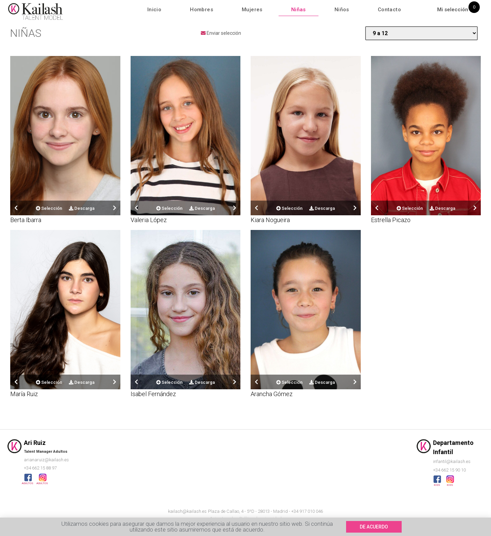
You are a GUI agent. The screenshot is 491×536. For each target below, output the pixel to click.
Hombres (201, 9)
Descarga (81, 208)
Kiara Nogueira (270, 219)
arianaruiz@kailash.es (46, 459)
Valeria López (149, 219)
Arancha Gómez (272, 393)
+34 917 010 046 (307, 511)
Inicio (154, 9)
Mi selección (452, 9)
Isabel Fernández (153, 393)
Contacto (389, 9)
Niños (341, 9)
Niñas (298, 9)
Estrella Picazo (391, 219)
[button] (374, 529)
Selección (49, 208)
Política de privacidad (260, 518)
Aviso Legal (221, 518)
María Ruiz (24, 393)
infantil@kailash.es (452, 461)
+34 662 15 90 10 (449, 470)
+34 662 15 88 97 (40, 467)
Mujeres (252, 9)
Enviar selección (221, 33)
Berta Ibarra (25, 219)
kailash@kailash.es (187, 511)
